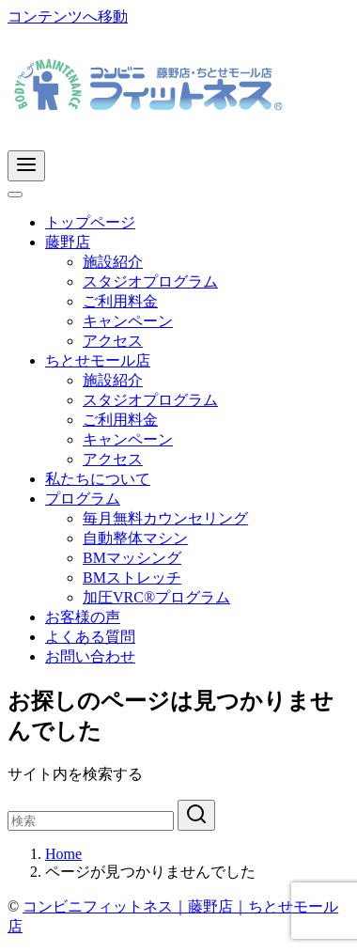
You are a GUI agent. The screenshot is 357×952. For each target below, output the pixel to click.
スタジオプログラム (150, 281)
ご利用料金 (120, 301)
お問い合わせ (90, 656)
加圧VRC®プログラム (156, 597)
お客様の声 (82, 617)
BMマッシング (132, 558)
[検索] (91, 821)
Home (63, 854)
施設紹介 (113, 262)
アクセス (113, 341)
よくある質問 (90, 637)
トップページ (90, 222)
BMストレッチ (132, 577)
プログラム (82, 499)
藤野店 (67, 242)
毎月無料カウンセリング (165, 518)
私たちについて (97, 479)
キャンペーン (128, 321)
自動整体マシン (135, 538)
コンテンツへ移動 (68, 16)
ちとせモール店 (97, 360)
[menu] (26, 165)
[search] (196, 815)
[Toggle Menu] (15, 194)
